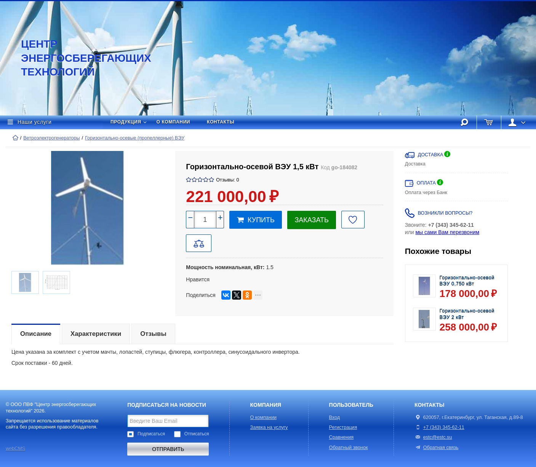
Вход (334, 417)
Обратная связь (436, 447)
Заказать (311, 220)
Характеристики (95, 333)
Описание (35, 333)
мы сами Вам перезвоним (447, 232)
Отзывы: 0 (227, 180)
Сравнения (341, 437)
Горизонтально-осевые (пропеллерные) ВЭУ (134, 138)
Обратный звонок (348, 447)
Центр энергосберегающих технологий (78, 58)
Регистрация (343, 427)
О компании (173, 122)
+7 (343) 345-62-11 (443, 427)
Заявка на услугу (269, 427)
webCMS (15, 448)
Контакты (220, 122)
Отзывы (153, 333)
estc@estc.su (437, 437)
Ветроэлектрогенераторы (51, 138)
